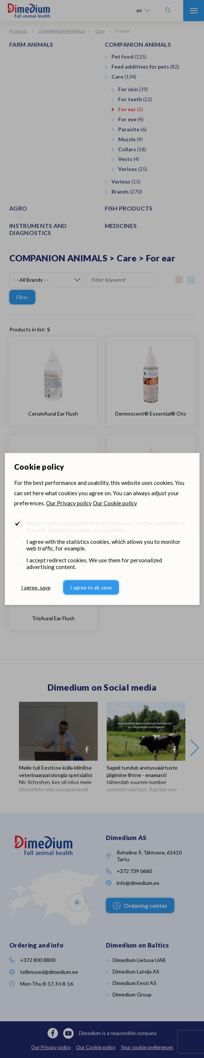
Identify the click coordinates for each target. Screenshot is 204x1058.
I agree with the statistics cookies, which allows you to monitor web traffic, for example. (103, 545)
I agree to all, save (91, 587)
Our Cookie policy (115, 503)
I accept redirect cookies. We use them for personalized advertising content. (94, 563)
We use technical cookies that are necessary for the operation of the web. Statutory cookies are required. (105, 526)
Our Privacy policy (69, 503)
